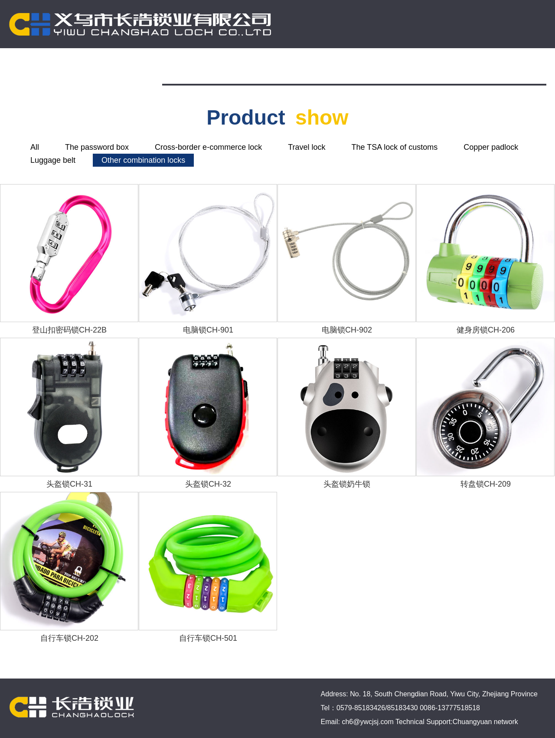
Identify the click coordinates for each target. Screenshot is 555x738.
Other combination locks (143, 160)
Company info (263, 68)
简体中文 (517, 68)
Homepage (194, 68)
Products (328, 68)
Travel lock (306, 147)
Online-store (391, 68)
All (34, 147)
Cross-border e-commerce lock (208, 147)
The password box (97, 147)
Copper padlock (491, 147)
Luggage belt (52, 160)
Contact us (457, 68)
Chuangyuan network (485, 721)
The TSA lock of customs (395, 147)
